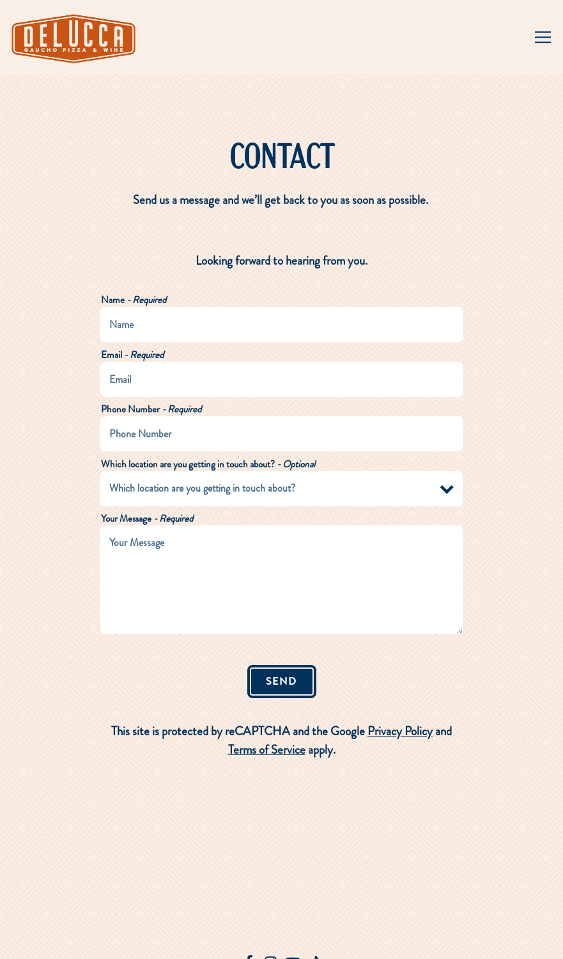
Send (281, 681)
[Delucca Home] (75, 37)
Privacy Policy (400, 731)
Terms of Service (266, 749)
